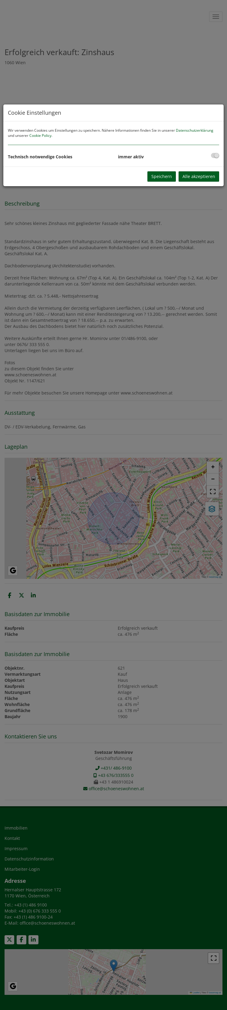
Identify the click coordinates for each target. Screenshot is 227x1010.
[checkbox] (215, 155)
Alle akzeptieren (199, 176)
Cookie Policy (40, 135)
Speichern (161, 176)
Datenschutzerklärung (194, 130)
